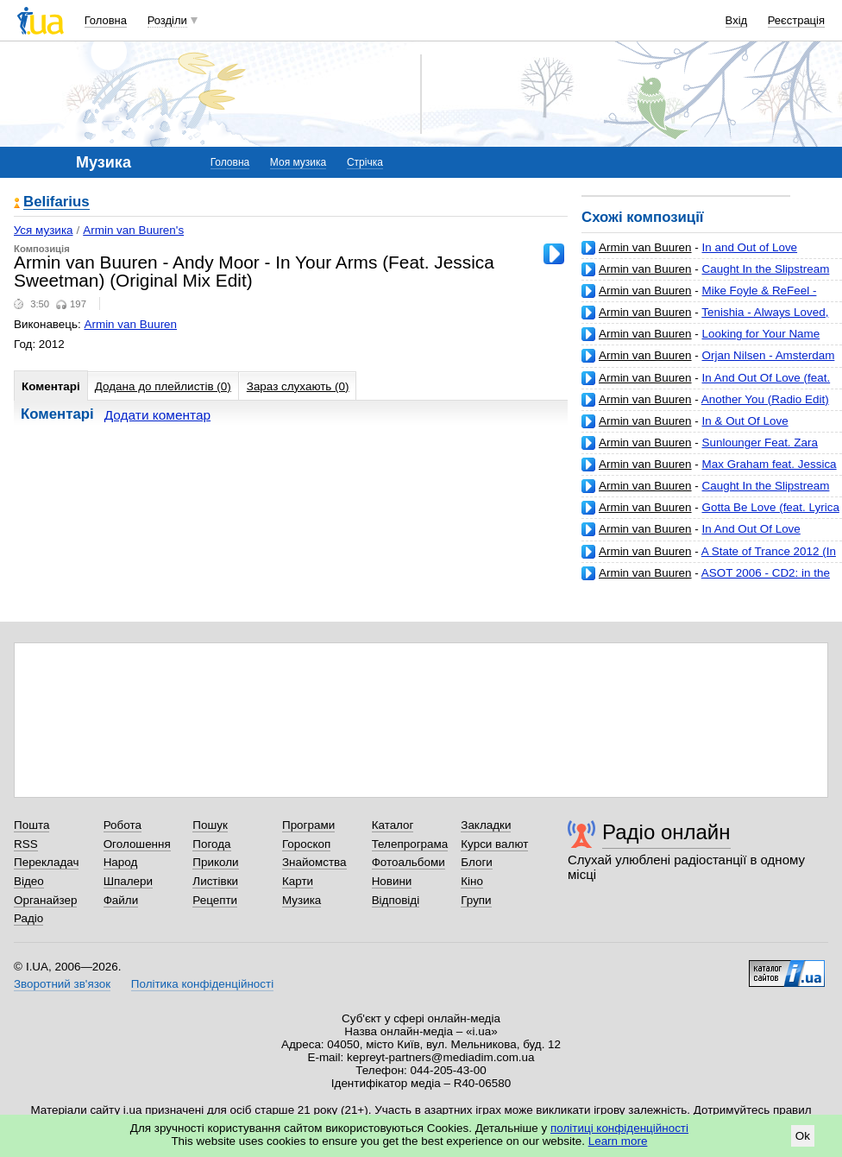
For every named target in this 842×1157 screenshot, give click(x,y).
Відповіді (396, 900)
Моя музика (298, 162)
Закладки (486, 825)
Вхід (737, 20)
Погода (211, 844)
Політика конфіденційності (202, 983)
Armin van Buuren (645, 247)
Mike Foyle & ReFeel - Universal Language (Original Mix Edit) (698, 297)
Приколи (215, 862)
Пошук (210, 825)
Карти (297, 881)
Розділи (167, 20)
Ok (802, 1135)
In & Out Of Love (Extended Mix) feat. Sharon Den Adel (685, 427)
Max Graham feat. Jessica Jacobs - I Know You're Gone (709, 471)
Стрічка (365, 162)
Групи (476, 900)
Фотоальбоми (408, 862)
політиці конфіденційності (619, 1128)
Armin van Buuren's (133, 230)
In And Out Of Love (751, 528)
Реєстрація (796, 20)
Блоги (477, 862)
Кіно (472, 881)
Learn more (618, 1141)
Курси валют (494, 844)
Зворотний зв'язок (62, 983)
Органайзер (45, 900)
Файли (121, 900)
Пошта (31, 825)
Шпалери (128, 881)
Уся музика (43, 230)
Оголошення (137, 844)
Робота (122, 825)
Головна (106, 20)
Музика (301, 900)
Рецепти (214, 900)
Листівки (215, 881)
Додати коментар (157, 415)
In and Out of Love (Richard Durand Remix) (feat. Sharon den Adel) (705, 254)
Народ (121, 862)
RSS (26, 844)
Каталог (393, 825)
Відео (29, 881)
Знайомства (314, 862)
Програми (308, 825)
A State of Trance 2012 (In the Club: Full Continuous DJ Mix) (708, 558)
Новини (392, 881)
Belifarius (56, 202)
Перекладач (46, 862)
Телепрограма (410, 844)
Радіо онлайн (666, 832)
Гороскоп (306, 844)
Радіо (28, 918)
